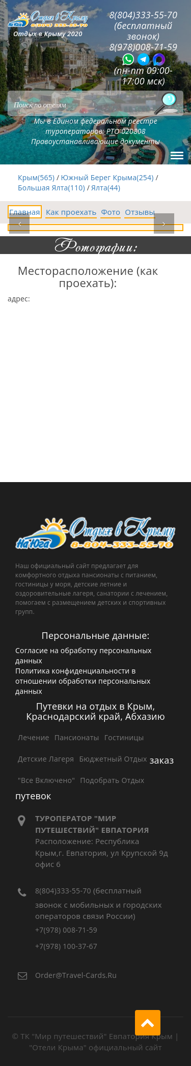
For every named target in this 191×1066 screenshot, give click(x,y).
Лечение (33, 737)
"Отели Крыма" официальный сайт (95, 1047)
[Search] (95, 103)
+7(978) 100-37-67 (66, 946)
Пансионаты (76, 737)
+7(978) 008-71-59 (66, 930)
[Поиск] (165, 103)
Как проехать (71, 212)
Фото (110, 212)
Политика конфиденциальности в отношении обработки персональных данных (83, 681)
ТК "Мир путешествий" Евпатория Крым (96, 1036)
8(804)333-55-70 (63, 890)
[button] (19, 223)
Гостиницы (124, 737)
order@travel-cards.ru (76, 975)
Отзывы (140, 212)
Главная (24, 212)
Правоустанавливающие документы (95, 141)
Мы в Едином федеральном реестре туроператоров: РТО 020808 (95, 126)
